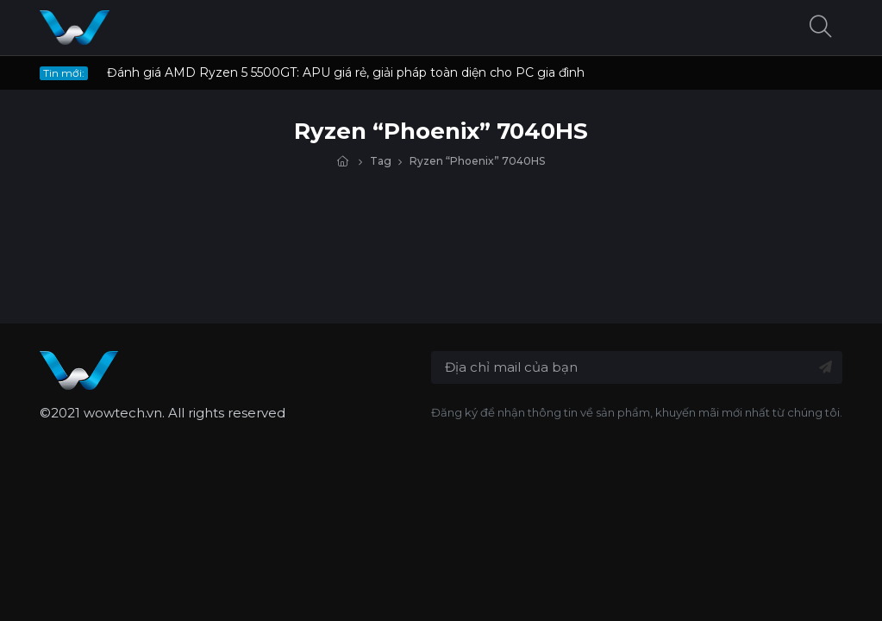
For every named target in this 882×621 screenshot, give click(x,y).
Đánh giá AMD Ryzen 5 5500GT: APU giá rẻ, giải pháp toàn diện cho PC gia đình (346, 72)
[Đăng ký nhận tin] (825, 368)
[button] (820, 28)
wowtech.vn (123, 413)
